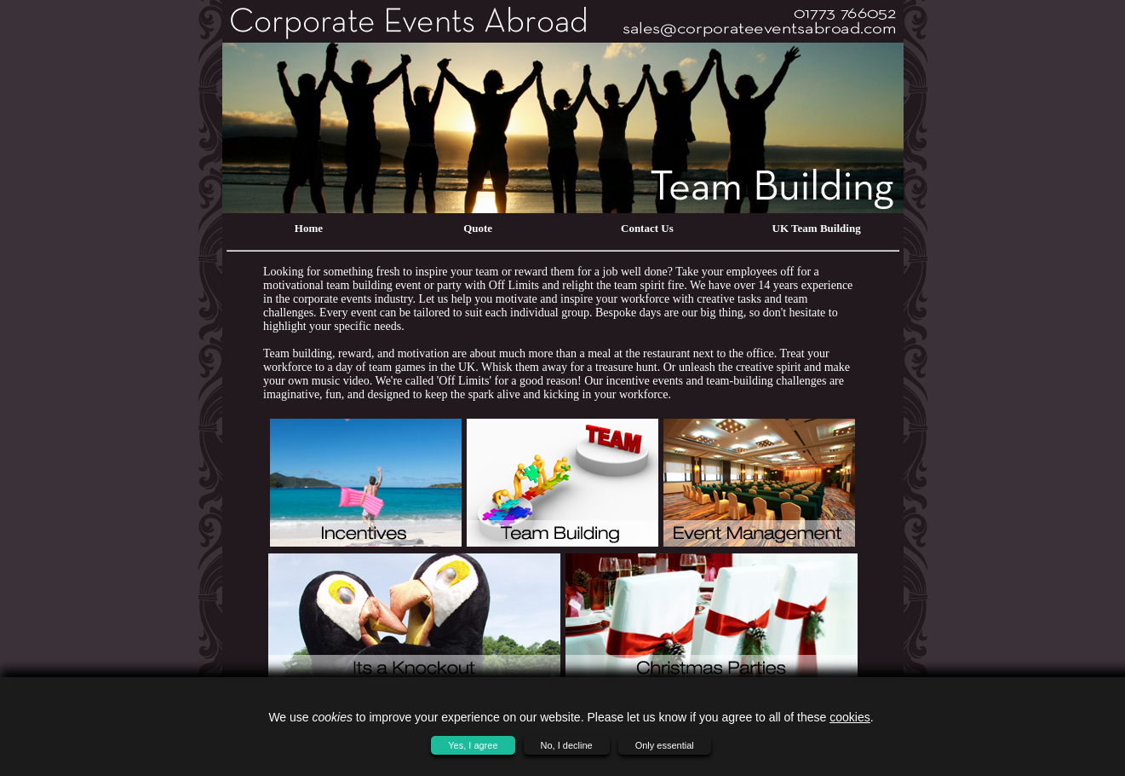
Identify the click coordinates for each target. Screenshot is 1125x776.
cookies (849, 717)
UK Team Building (816, 228)
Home (309, 228)
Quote (477, 228)
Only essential (664, 745)
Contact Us (647, 228)
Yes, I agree (472, 745)
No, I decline (567, 745)
